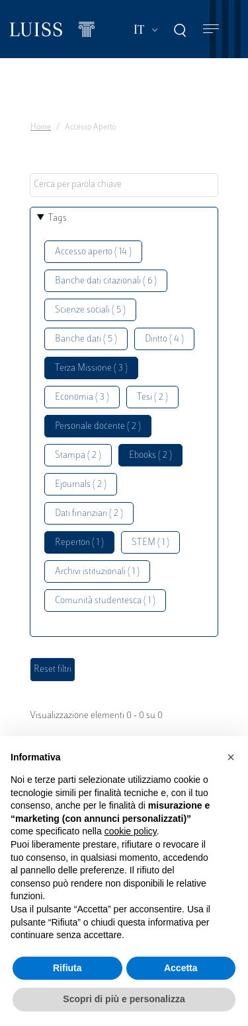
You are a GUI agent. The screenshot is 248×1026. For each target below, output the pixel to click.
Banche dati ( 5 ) (86, 339)
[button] (230, 757)
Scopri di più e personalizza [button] (124, 999)
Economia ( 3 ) (82, 397)
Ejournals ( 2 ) (80, 485)
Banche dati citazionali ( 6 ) (106, 281)
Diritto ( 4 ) (164, 339)
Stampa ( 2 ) (78, 455)
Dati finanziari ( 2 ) (89, 514)
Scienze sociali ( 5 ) (90, 310)
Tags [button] (57, 218)
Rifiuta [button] (67, 968)
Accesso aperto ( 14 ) (93, 252)
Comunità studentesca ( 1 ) (105, 601)
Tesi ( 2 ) (152, 397)
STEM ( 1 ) (150, 543)
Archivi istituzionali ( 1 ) (97, 572)
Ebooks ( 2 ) (150, 455)
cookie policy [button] (130, 831)
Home (40, 127)
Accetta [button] (181, 968)
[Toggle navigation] (211, 29)
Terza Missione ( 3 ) (91, 368)
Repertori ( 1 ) (79, 543)
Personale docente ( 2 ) (98, 426)
